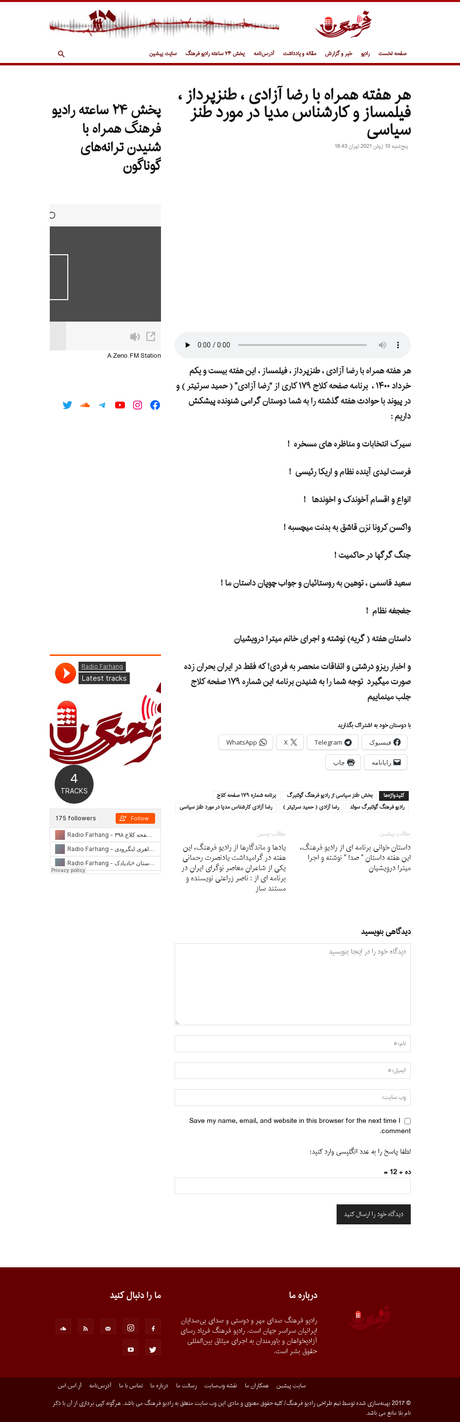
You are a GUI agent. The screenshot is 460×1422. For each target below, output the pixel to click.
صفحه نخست (392, 54)
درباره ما (159, 1385)
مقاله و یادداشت (299, 54)
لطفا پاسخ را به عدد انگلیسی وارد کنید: (360, 1151)
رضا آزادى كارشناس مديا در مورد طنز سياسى (226, 808)
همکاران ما (257, 1385)
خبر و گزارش (338, 54)
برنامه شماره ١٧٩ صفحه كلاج (246, 796)
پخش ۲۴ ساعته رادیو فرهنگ (215, 54)
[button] (61, 54)
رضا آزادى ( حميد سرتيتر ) (311, 808)
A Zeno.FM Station (134, 356)
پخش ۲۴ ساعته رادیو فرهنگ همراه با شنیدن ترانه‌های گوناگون (106, 138)
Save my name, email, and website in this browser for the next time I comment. (300, 1126)
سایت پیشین (163, 54)
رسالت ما (186, 1385)
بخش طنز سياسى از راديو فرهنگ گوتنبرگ (330, 796)
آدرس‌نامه (264, 54)
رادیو (365, 54)
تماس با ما (130, 1385)
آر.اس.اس (69, 1385)
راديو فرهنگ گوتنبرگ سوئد (377, 808)
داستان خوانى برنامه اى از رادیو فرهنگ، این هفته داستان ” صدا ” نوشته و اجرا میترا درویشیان (355, 858)
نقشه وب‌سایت (220, 1385)
